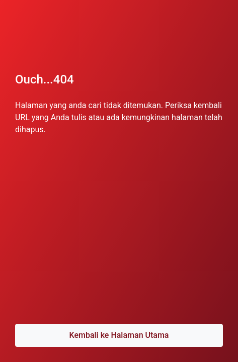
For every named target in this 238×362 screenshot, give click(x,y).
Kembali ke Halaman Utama (119, 335)
